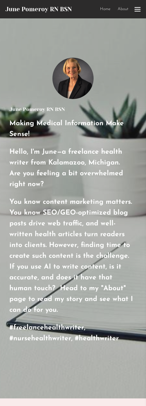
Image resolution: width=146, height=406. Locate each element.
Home (105, 9)
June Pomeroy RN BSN (38, 9)
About (123, 9)
